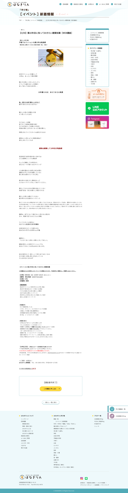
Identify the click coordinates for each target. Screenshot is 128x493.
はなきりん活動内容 (27, 433)
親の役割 (93, 55)
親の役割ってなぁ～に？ (60, 426)
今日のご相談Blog (95, 37)
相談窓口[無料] (78, 4)
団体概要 (65, 4)
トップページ (24, 419)
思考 (92, 73)
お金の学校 (94, 60)
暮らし (23, 29)
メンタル (93, 70)
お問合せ (91, 4)
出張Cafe (94, 81)
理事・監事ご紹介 (27, 426)
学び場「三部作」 (96, 51)
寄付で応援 (117, 4)
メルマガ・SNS (25, 443)
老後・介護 (94, 75)
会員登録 (23, 440)
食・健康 (93, 79)
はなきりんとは (26, 428)
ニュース (96, 426)
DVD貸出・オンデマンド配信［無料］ (64, 467)
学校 (55, 433)
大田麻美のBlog (95, 35)
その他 (93, 84)
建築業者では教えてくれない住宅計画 (64, 428)
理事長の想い (26, 424)
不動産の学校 (95, 62)
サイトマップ (105, 485)
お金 (92, 66)
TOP (20, 20)
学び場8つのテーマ (27, 431)
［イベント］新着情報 (97, 33)
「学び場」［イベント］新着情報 (33, 20)
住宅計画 (93, 53)
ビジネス (93, 68)
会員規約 (97, 485)
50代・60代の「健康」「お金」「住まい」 (65, 424)
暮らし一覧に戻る (51, 402)
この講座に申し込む (50, 389)
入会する (23, 445)
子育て (93, 64)
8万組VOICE (94, 39)
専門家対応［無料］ (59, 465)
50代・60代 (94, 57)
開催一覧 (56, 419)
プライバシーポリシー (86, 485)
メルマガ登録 (101, 483)
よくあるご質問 (104, 4)
